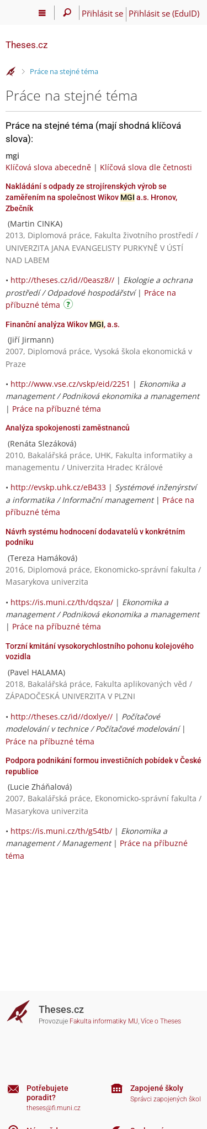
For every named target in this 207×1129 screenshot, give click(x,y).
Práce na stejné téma (64, 71)
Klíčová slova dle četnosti (146, 167)
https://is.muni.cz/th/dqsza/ (61, 602)
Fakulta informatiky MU (104, 1021)
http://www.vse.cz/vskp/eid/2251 (70, 384)
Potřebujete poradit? (47, 1093)
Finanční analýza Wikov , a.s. (63, 324)
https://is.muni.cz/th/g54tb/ (61, 831)
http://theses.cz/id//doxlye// (61, 716)
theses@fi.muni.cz (53, 1108)
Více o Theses (161, 1021)
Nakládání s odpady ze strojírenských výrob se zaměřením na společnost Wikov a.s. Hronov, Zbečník (91, 197)
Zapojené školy (156, 1088)
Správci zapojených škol (165, 1099)
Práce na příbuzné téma (56, 408)
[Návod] (69, 306)
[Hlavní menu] (42, 13)
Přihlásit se (102, 13)
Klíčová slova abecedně (48, 167)
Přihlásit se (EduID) (164, 13)
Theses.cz (26, 44)
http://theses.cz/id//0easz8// (62, 280)
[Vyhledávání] (67, 13)
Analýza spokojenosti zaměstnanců (68, 427)
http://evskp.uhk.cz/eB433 (58, 487)
